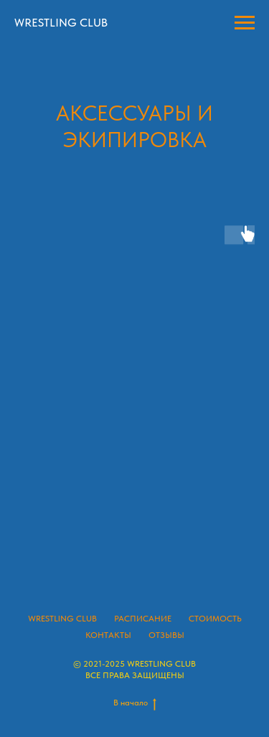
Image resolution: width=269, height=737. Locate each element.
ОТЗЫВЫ (166, 635)
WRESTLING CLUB (62, 619)
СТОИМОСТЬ (215, 619)
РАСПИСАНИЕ (142, 619)
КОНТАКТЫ (108, 635)
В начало (134, 703)
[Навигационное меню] (245, 23)
